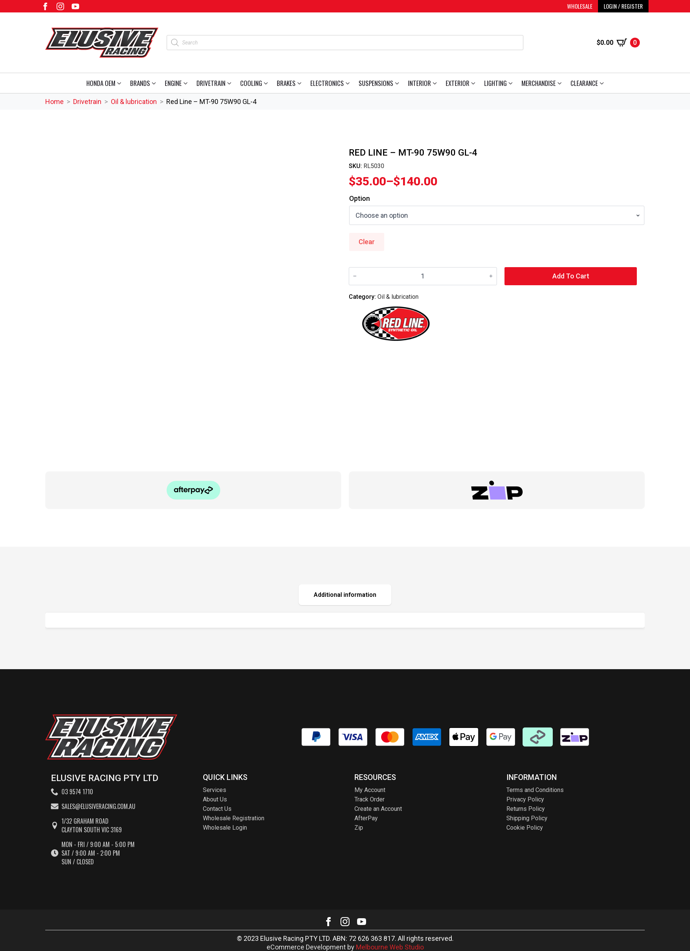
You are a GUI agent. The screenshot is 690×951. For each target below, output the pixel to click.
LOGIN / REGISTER (623, 6)
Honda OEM (100, 83)
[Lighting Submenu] (512, 83)
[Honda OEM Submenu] (120, 83)
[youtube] (75, 6)
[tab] (345, 594)
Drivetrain (210, 83)
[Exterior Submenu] (474, 83)
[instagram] (60, 6)
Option (359, 198)
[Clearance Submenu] (603, 83)
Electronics (327, 83)
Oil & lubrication (134, 101)
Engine (173, 83)
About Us (215, 799)
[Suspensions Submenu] (398, 83)
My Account (369, 790)
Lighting (495, 83)
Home (54, 101)
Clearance (584, 83)
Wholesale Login (225, 827)
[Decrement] (355, 276)
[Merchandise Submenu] (561, 83)
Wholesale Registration (233, 818)
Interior (419, 83)
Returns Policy (525, 808)
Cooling (251, 83)
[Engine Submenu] (187, 83)
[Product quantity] (423, 276)
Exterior (457, 83)
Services (214, 790)
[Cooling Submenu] (267, 83)
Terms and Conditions (535, 790)
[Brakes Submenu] (301, 83)
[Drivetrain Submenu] (230, 83)
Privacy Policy (525, 799)
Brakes (286, 83)
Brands (140, 83)
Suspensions (376, 83)
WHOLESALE (579, 6)
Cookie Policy (524, 827)
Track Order (369, 799)
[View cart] (618, 42)
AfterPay (366, 818)
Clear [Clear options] (367, 242)
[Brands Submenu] (155, 83)
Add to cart (570, 276)
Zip (358, 827)
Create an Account (378, 808)
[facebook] (45, 6)
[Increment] (491, 276)
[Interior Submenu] (436, 83)
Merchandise (538, 83)
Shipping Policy (526, 818)
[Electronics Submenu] (349, 83)
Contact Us (217, 808)
